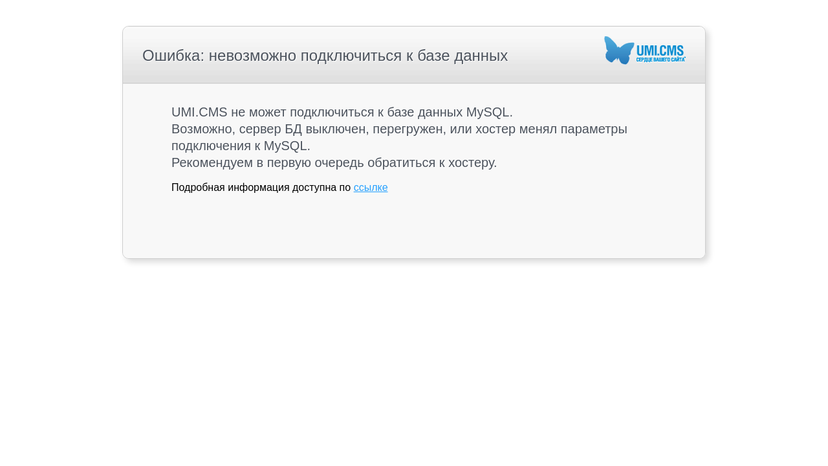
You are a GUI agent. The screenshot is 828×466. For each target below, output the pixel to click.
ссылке (371, 187)
